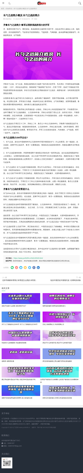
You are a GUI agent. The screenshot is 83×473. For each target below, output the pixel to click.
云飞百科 (16, 427)
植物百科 (22, 424)
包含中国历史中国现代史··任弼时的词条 (65, 280)
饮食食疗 (76, 421)
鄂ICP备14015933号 (43, 427)
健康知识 (61, 421)
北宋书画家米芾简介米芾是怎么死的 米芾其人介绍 (21, 280)
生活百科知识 (21, 418)
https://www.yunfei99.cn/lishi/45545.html (28, 258)
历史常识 (9, 8)
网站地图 (53, 427)
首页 (2, 8)
